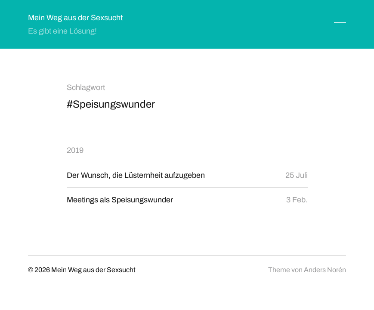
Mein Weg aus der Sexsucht (75, 17)
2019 (75, 150)
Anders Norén (325, 269)
